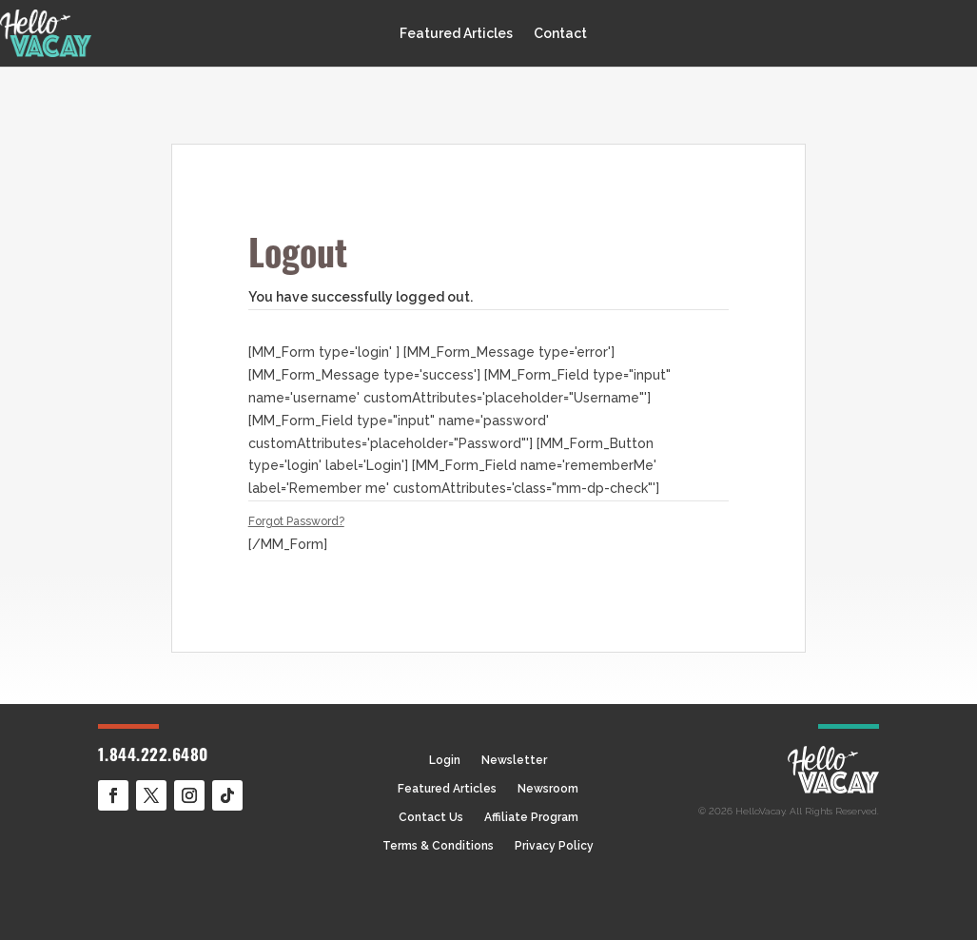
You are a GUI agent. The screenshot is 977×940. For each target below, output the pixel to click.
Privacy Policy (554, 845)
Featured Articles (456, 34)
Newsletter (514, 760)
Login (444, 760)
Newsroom (548, 788)
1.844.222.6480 (153, 757)
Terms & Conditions (438, 845)
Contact (560, 34)
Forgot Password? (296, 521)
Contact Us (431, 817)
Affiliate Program (531, 817)
